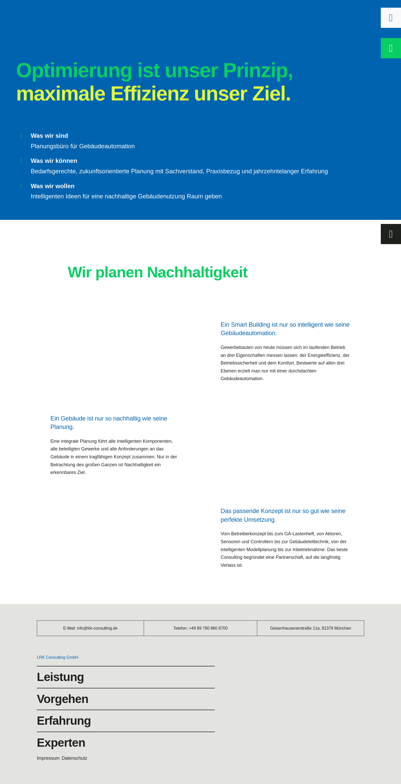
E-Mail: (70, 628)
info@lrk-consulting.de (97, 628)
